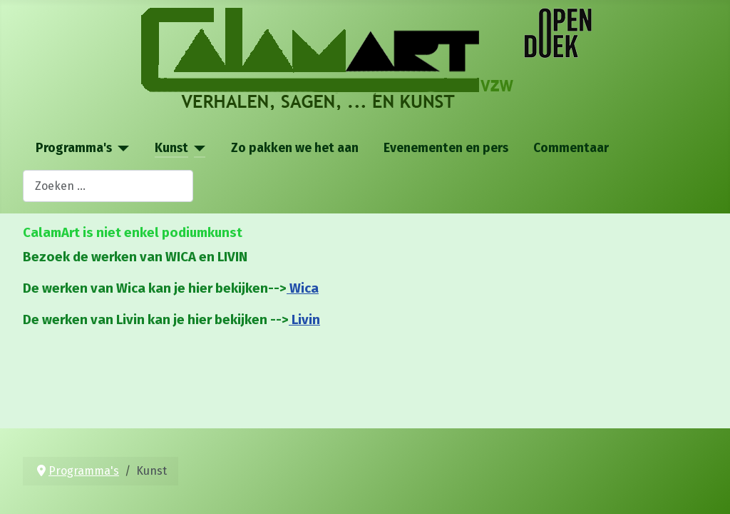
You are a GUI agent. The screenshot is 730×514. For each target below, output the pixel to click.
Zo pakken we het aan (295, 148)
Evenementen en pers (446, 148)
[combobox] (108, 186)
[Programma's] (121, 148)
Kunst (171, 148)
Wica (303, 288)
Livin (304, 320)
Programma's (74, 148)
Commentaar (571, 148)
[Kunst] (197, 148)
